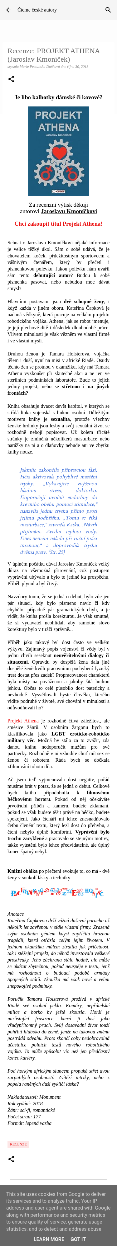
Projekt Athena (23, 720)
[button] (11, 79)
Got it (78, 1239)
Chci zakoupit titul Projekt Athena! (58, 223)
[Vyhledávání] (108, 9)
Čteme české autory (37, 9)
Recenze (18, 1144)
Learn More (49, 1239)
